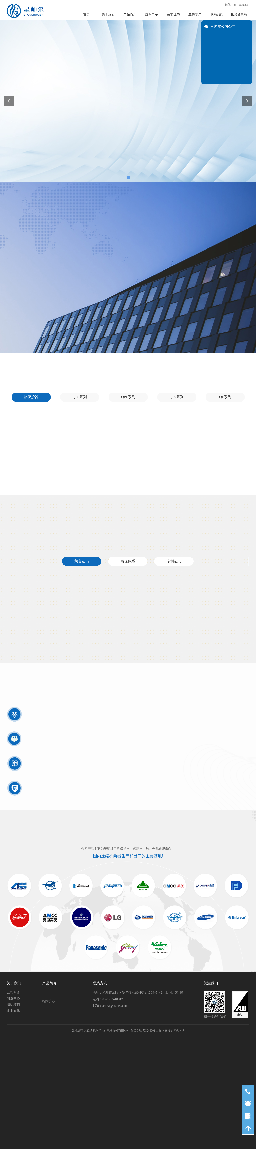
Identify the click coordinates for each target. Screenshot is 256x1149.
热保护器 (31, 397)
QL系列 (225, 397)
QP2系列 (177, 397)
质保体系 (128, 561)
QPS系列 (80, 397)
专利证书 (174, 561)
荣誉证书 (81, 561)
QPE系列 (128, 397)
